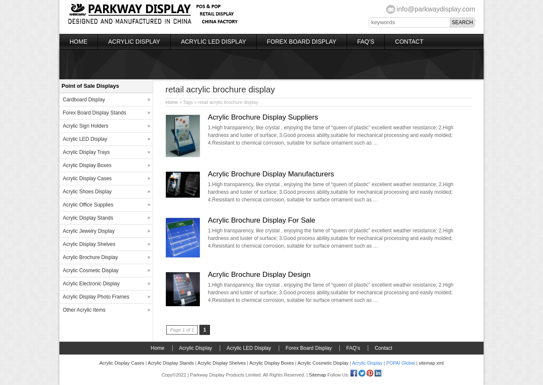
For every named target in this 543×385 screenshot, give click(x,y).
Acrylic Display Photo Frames (96, 297)
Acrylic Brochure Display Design (259, 275)
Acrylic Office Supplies (88, 205)
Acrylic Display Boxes (87, 165)
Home (78, 41)
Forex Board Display (301, 41)
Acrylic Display (134, 41)
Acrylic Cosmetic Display (90, 270)
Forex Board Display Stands (94, 113)
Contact (409, 41)
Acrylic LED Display (213, 41)
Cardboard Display (84, 100)
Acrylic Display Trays (86, 152)
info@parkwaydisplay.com (436, 9)
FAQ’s (365, 41)
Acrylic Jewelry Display (89, 231)
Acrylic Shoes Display (87, 192)
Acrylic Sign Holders (85, 126)
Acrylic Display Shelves (89, 244)
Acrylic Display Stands (88, 218)
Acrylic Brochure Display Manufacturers (271, 174)
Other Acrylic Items (84, 310)
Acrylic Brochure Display (90, 257)
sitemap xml (431, 362)
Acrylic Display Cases (87, 178)
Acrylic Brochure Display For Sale (261, 220)
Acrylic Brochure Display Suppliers (263, 117)
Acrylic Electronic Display (91, 284)
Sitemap (317, 374)
